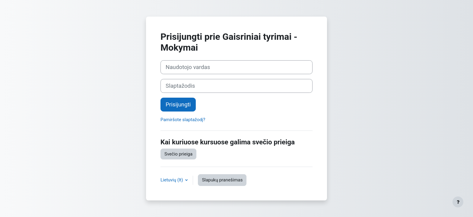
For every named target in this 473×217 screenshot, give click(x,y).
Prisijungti (178, 104)
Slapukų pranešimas (222, 180)
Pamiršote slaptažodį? (182, 119)
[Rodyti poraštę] (457, 202)
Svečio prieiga (178, 154)
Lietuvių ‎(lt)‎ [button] (172, 180)
